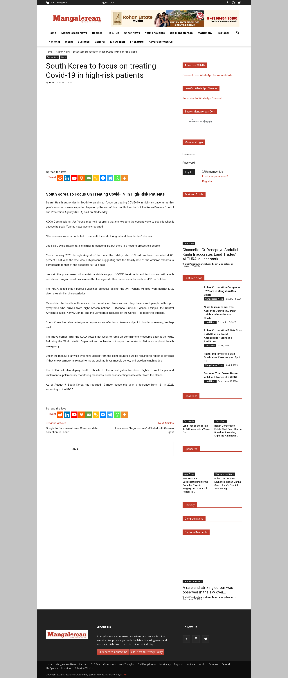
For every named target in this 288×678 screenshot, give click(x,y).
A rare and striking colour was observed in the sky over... (208, 589)
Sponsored (191, 449)
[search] (209, 121)
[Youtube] (74, 178)
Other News (132, 33)
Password (189, 162)
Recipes (97, 33)
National (54, 41)
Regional (223, 33)
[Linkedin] (67, 178)
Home (52, 33)
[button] (237, 33)
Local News (189, 243)
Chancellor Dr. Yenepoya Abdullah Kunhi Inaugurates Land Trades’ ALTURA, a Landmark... (211, 254)
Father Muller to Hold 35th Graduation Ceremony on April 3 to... (222, 357)
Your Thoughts (155, 33)
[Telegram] (110, 178)
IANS (51, 82)
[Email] (88, 178)
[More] (124, 178)
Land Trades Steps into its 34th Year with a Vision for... (196, 429)
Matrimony (205, 33)
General (100, 41)
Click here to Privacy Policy (147, 652)
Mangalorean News (74, 33)
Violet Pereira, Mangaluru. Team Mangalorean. (208, 263)
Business (84, 41)
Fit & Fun (113, 33)
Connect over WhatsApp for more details (207, 75)
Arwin (124, 674)
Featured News (193, 278)
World (69, 41)
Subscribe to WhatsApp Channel (202, 98)
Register (207, 181)
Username (189, 154)
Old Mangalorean (181, 33)
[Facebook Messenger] (103, 178)
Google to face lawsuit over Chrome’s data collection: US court (72, 430)
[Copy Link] (96, 178)
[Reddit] (60, 178)
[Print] (81, 178)
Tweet (52, 177)
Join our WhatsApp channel (201, 88)
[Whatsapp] (117, 178)
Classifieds (210, 345)
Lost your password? (215, 176)
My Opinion (117, 41)
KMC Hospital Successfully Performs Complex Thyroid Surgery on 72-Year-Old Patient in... (195, 485)
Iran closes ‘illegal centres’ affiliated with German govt (144, 430)
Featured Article (194, 194)
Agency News (63, 51)
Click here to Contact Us (113, 652)
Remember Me (214, 171)
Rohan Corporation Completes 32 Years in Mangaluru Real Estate (222, 291)
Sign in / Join (108, 2)
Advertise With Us (161, 41)
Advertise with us (195, 65)
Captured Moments (196, 532)
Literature (137, 41)
